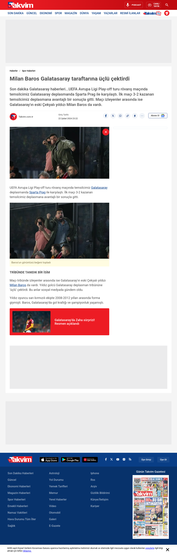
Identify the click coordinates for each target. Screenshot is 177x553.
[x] (111, 459)
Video (52, 506)
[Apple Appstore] (49, 459)
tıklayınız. (27, 551)
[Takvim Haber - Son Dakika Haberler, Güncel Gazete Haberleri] (20, 5)
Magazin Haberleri (19, 493)
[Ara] (166, 5)
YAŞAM (96, 13)
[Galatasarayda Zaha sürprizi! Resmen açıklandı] (80, 321)
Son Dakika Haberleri (21, 473)
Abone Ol (158, 115)
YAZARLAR (110, 13)
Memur (53, 493)
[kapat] (105, 132)
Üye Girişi (146, 459)
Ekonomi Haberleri (19, 486)
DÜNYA (84, 13)
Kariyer (95, 506)
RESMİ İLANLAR (130, 13)
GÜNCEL (31, 13)
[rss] (130, 459)
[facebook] (106, 459)
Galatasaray (99, 187)
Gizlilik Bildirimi (100, 493)
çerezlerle (149, 548)
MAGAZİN (71, 13)
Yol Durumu (56, 479)
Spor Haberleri (28, 71)
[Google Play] (70, 459)
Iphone (95, 473)
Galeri (52, 519)
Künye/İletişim (99, 499)
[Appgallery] (90, 459)
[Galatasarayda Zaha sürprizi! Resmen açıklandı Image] (31, 331)
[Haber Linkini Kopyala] (127, 116)
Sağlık (11, 525)
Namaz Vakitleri (17, 512)
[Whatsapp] (120, 116)
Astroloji (54, 473)
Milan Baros (18, 285)
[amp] (135, 116)
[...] (142, 116)
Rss (93, 479)
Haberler (14, 71)
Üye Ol (163, 459)
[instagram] (124, 459)
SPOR (58, 13)
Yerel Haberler (58, 499)
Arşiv (94, 486)
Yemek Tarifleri (58, 486)
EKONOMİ (46, 13)
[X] (113, 116)
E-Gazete (54, 525)
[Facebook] (106, 116)
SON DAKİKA (16, 13)
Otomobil (54, 512)
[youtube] (117, 459)
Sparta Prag (37, 192)
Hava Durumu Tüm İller (22, 519)
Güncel (12, 479)
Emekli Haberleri (18, 506)
